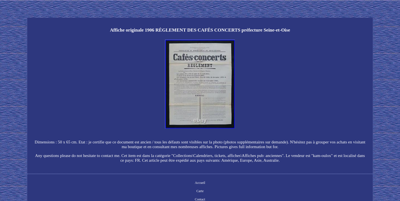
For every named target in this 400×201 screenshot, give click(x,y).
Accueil (200, 183)
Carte (200, 191)
